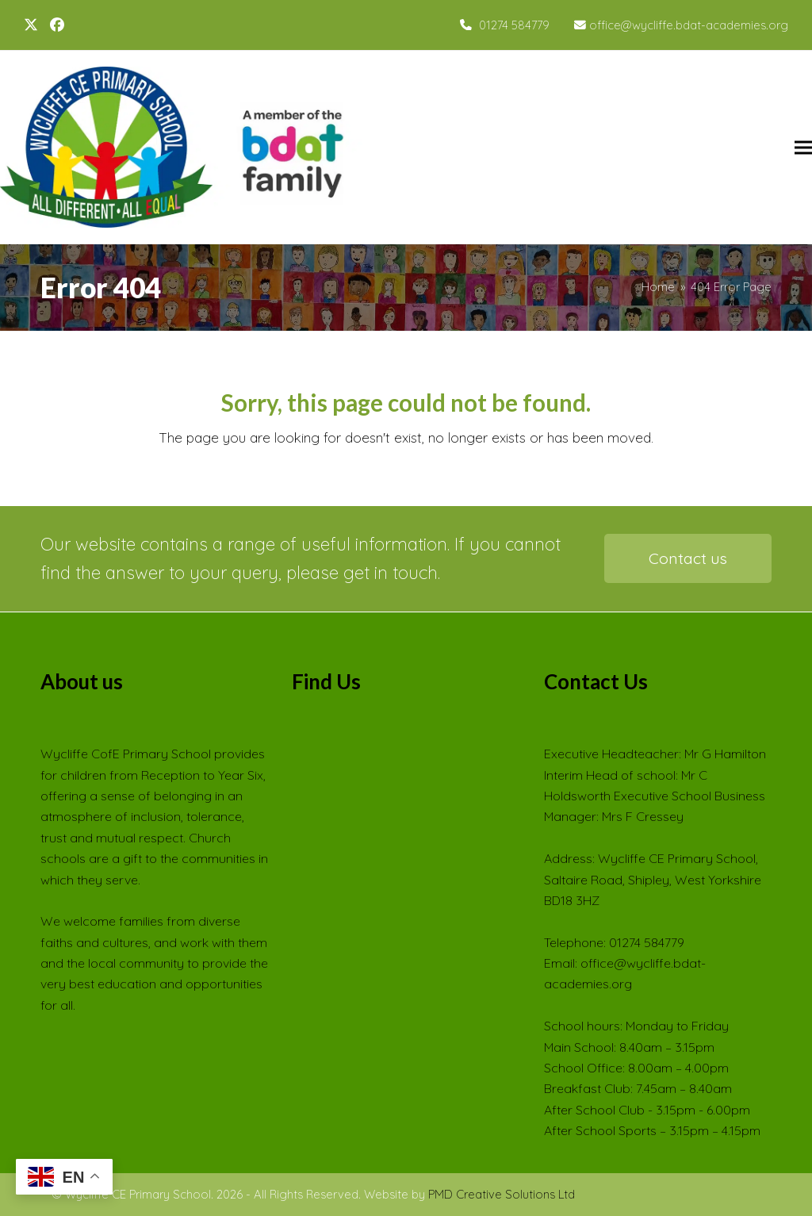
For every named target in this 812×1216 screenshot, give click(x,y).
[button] (803, 147)
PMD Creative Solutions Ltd (501, 1194)
